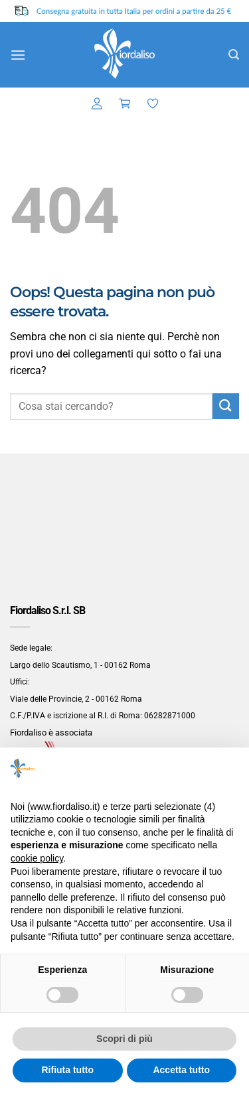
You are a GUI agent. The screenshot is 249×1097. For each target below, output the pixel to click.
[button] (18, 54)
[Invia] (225, 406)
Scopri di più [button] (124, 1038)
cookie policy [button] (37, 858)
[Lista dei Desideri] (152, 104)
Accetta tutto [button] (181, 1070)
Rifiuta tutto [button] (67, 1070)
